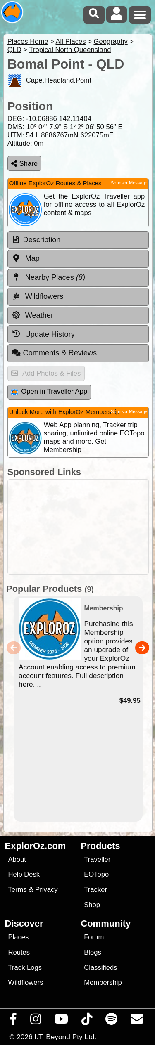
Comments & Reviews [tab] (54, 353)
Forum (94, 937)
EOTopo (96, 874)
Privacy (46, 890)
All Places (71, 41)
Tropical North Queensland (70, 50)
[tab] (78, 240)
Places (18, 937)
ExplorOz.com (35, 846)
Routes (19, 952)
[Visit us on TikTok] (87, 1021)
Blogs (92, 952)
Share (24, 164)
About (17, 859)
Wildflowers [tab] (38, 296)
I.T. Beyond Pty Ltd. (65, 1037)
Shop (92, 905)
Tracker (95, 890)
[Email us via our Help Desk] (137, 1021)
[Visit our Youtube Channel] (61, 1021)
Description (42, 240)
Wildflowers (25, 982)
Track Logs (25, 968)
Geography (110, 41)
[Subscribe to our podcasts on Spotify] (112, 1021)
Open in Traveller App (49, 391)
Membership (103, 982)
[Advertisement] (78, 526)
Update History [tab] (43, 334)
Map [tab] (26, 258)
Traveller (97, 859)
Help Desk (24, 874)
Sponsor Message (129, 182)
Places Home (27, 41)
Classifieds (100, 968)
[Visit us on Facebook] (13, 1021)
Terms (17, 890)
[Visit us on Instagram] (35, 1021)
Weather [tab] (32, 315)
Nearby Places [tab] (48, 277)
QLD (14, 50)
